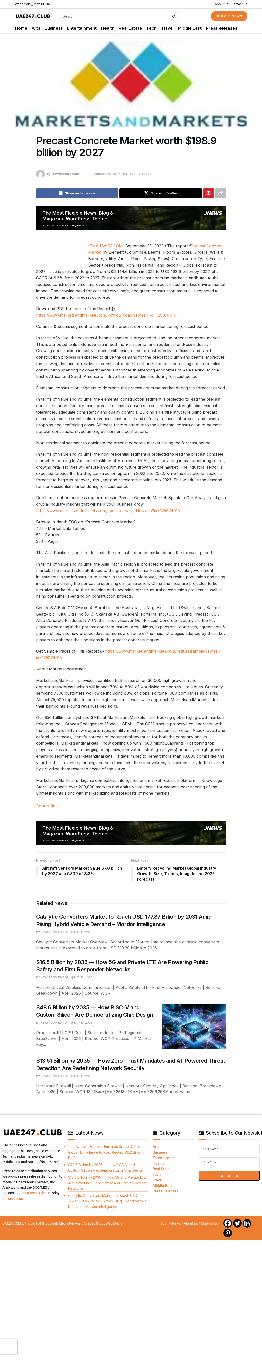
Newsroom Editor (65, 174)
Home (21, 28)
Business (54, 28)
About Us (221, 4)
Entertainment (82, 28)
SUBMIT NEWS (229, 16)
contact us (14, 1199)
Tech (151, 28)
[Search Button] (175, 16)
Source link (47, 805)
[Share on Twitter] (160, 193)
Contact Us (239, 4)
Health (108, 28)
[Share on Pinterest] (208, 193)
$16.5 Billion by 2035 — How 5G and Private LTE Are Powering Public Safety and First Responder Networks (107, 1183)
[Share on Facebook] (77, 193)
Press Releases (221, 28)
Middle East (190, 28)
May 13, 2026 (82, 932)
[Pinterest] (227, 1233)
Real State (161, 1169)
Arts (36, 28)
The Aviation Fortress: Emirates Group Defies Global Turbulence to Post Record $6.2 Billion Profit (105, 1152)
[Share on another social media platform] (220, 193)
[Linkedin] (247, 1223)
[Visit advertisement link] (131, 218)
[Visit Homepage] (33, 16)
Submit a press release (33, 1193)
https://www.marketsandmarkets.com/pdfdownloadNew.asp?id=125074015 (106, 315)
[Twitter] (237, 1223)
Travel (167, 28)
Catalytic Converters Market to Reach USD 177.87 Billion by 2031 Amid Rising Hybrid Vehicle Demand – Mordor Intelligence (107, 1201)
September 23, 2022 (104, 174)
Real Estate (130, 28)
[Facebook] (227, 1223)
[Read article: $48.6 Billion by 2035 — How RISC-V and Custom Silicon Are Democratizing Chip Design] (194, 1027)
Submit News (171, 1223)
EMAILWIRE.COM (106, 245)
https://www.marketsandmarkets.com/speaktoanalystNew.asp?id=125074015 (108, 510)
